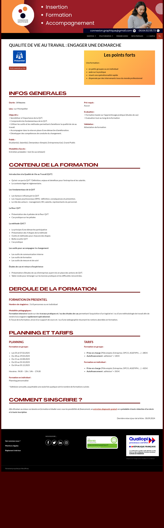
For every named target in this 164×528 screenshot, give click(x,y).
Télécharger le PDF (18, 68)
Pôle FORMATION (105, 36)
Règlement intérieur (12, 450)
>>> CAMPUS (150, 36)
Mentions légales (10, 446)
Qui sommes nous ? (11, 441)
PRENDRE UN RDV (122, 36)
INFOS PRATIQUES (137, 36)
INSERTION (90, 36)
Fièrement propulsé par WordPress (17, 468)
